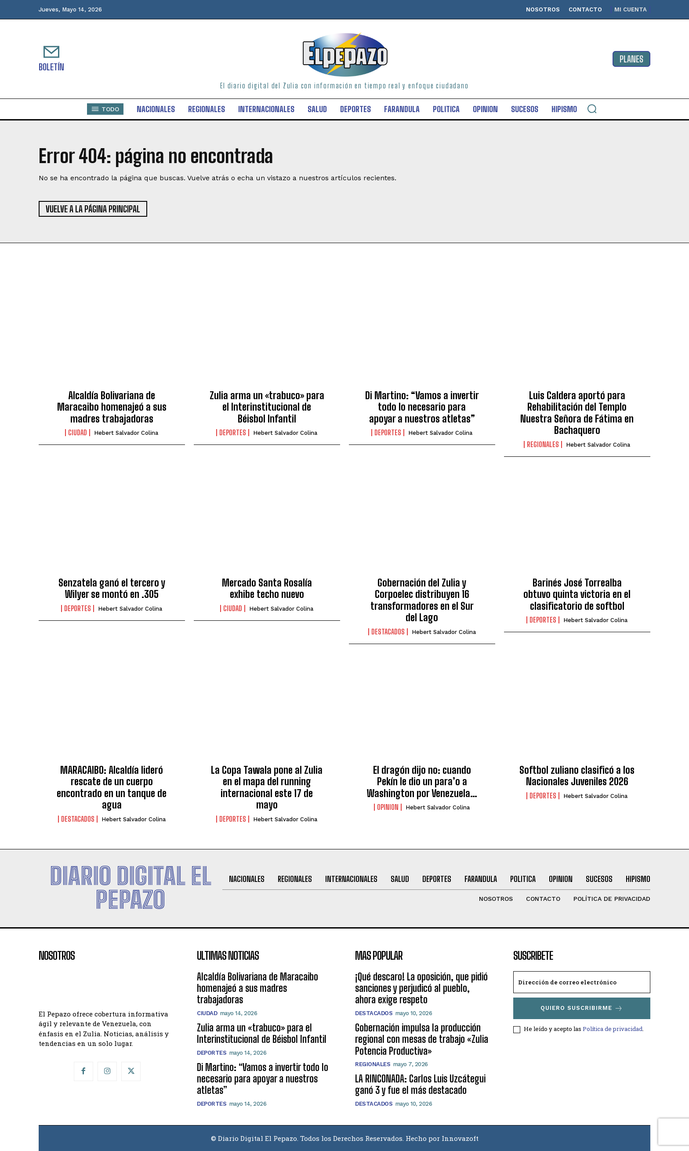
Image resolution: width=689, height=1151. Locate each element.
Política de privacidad (612, 1029)
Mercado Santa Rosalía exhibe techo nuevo (267, 588)
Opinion (388, 807)
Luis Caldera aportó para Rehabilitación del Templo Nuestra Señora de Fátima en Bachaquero (577, 413)
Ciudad (77, 432)
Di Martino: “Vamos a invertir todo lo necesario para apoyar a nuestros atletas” (422, 407)
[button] (591, 108)
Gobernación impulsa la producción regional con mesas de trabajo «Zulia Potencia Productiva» (421, 1039)
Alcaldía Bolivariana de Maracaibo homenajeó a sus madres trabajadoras (112, 407)
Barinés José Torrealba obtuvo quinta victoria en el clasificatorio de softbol (577, 594)
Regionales (543, 444)
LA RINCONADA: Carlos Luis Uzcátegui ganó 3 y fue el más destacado (420, 1084)
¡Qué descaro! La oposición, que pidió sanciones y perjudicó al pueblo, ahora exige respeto (421, 988)
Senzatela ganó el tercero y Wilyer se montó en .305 (111, 588)
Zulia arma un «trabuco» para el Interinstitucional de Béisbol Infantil (267, 407)
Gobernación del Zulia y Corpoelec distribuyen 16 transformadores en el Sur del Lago (422, 600)
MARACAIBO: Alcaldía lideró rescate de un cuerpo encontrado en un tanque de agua (112, 787)
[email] (581, 982)
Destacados (388, 631)
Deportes (232, 432)
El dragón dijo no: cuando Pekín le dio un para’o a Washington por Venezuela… (422, 781)
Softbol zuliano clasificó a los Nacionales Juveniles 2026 (577, 775)
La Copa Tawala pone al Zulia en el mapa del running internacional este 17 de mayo (267, 787)
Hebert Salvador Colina (126, 433)
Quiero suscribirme (581, 1008)
